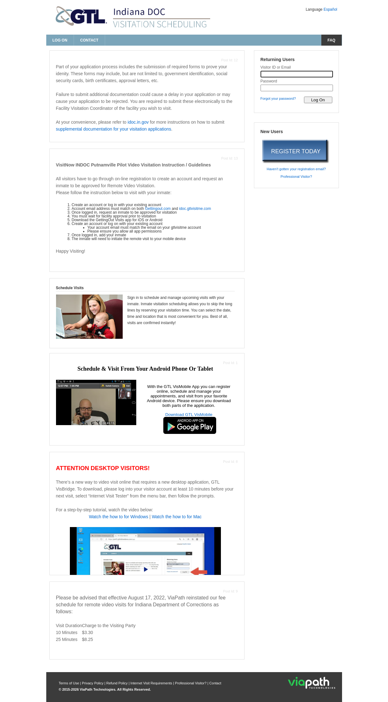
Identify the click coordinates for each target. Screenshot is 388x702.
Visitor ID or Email (276, 67)
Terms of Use (69, 683)
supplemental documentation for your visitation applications (114, 129)
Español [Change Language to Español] (330, 9)
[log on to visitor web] (318, 100)
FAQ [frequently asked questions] (331, 40)
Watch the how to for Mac (176, 516)
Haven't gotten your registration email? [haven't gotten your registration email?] (296, 169)
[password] (297, 88)
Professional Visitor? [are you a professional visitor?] (296, 176)
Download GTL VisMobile (188, 414)
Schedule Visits (70, 288)
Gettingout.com (158, 208)
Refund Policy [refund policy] (117, 683)
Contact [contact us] (89, 40)
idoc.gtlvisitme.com (195, 208)
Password (269, 81)
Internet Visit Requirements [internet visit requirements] (152, 683)
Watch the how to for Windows (118, 516)
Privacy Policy (93, 683)
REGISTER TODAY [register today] (295, 151)
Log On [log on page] (60, 40)
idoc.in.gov (138, 122)
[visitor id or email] (297, 74)
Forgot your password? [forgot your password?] (278, 98)
